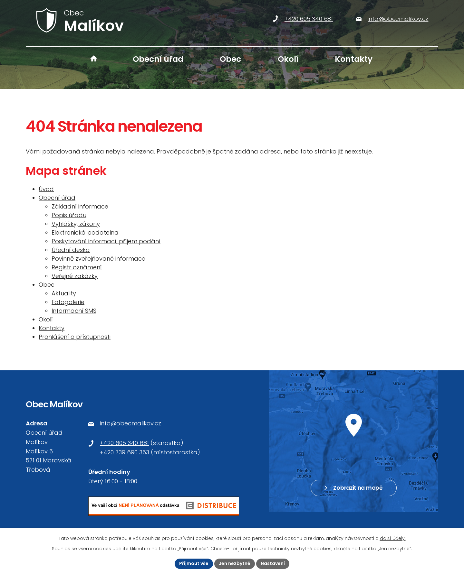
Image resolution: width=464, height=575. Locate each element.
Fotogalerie (68, 302)
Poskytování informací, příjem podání (106, 241)
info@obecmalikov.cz (130, 423)
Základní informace (80, 206)
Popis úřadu (69, 215)
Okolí (288, 59)
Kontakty (353, 59)
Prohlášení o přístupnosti (75, 337)
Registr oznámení (77, 267)
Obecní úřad (158, 59)
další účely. (393, 538)
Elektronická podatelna (85, 232)
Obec (230, 59)
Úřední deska (71, 250)
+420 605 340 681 (124, 443)
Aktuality (64, 293)
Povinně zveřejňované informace (98, 259)
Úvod (93, 59)
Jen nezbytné (234, 563)
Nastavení (273, 563)
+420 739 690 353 (124, 452)
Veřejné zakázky (75, 276)
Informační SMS (74, 311)
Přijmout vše (193, 563)
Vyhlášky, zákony (76, 224)
